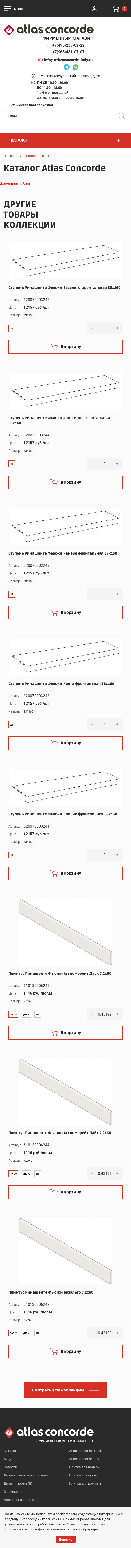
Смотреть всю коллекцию (58, 1390)
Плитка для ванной (84, 1467)
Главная (9, 155)
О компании (13, 1492)
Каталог (10, 1451)
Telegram (67, 68)
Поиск (121, 115)
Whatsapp (75, 68)
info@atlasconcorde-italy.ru (68, 60)
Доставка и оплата (19, 1500)
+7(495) (68, 45)
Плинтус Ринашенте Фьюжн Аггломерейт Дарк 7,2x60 (59, 973)
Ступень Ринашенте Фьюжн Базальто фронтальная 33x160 (64, 287)
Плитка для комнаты (85, 1483)
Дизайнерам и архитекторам (26, 1475)
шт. (12, 328)
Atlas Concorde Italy (84, 1459)
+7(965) (68, 52)
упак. (26, 1014)
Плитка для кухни (83, 1475)
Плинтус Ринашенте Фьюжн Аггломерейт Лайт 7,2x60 (59, 1133)
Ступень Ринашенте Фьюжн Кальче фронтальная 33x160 (62, 814)
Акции (8, 1459)
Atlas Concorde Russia (86, 1451)
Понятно (65, 1539)
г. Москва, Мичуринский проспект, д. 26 (68, 76)
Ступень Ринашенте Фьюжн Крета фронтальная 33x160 (61, 684)
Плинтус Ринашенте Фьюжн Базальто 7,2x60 (50, 1292)
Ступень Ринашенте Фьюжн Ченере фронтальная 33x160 (62, 553)
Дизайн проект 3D (18, 1483)
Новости (10, 1467)
